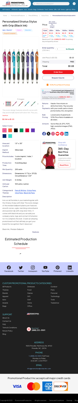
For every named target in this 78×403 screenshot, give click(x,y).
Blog (4, 334)
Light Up (68, 9)
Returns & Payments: (45, 105)
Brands (5, 293)
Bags (34, 9)
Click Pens (19, 193)
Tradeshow (55, 303)
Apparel (20, 9)
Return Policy (7, 331)
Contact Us (6, 321)
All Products (6, 9)
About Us (5, 318)
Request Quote (58, 78)
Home (63, 9)
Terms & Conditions (9, 327)
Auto (25, 9)
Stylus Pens (45, 15)
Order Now (58, 72)
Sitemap (69, 400)
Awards (30, 9)
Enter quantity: (48, 49)
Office (73, 9)
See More (5, 115)
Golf (58, 9)
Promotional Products (18, 15)
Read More (64, 165)
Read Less (35, 232)
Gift (28, 296)
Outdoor (54, 287)
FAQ (4, 324)
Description (7, 196)
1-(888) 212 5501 (35, 356)
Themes (5, 290)
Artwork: (45, 124)
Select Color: (7, 126)
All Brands (15, 9)
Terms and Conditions (56, 400)
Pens (53, 290)
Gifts (55, 9)
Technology (55, 296)
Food (46, 9)
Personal (54, 293)
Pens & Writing (33, 15)
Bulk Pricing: (45, 116)
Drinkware (40, 9)
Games (51, 9)
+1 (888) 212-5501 (59, 39)
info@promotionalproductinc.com (39, 368)
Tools (53, 299)
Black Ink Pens (29, 193)
